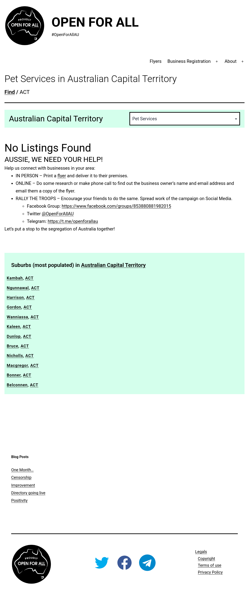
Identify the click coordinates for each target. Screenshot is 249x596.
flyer (62, 175)
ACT (29, 278)
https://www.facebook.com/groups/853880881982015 (116, 206)
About (230, 61)
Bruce (12, 346)
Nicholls (15, 355)
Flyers (155, 61)
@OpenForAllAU (58, 213)
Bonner (14, 375)
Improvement (23, 485)
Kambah (15, 278)
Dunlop (14, 336)
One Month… (22, 469)
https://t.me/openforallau (73, 221)
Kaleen (13, 326)
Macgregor (17, 365)
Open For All (95, 22)
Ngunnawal (18, 287)
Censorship (21, 477)
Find (9, 92)
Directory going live (28, 492)
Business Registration (189, 61)
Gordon (14, 307)
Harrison (15, 297)
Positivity (19, 500)
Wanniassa (17, 317)
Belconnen (17, 385)
